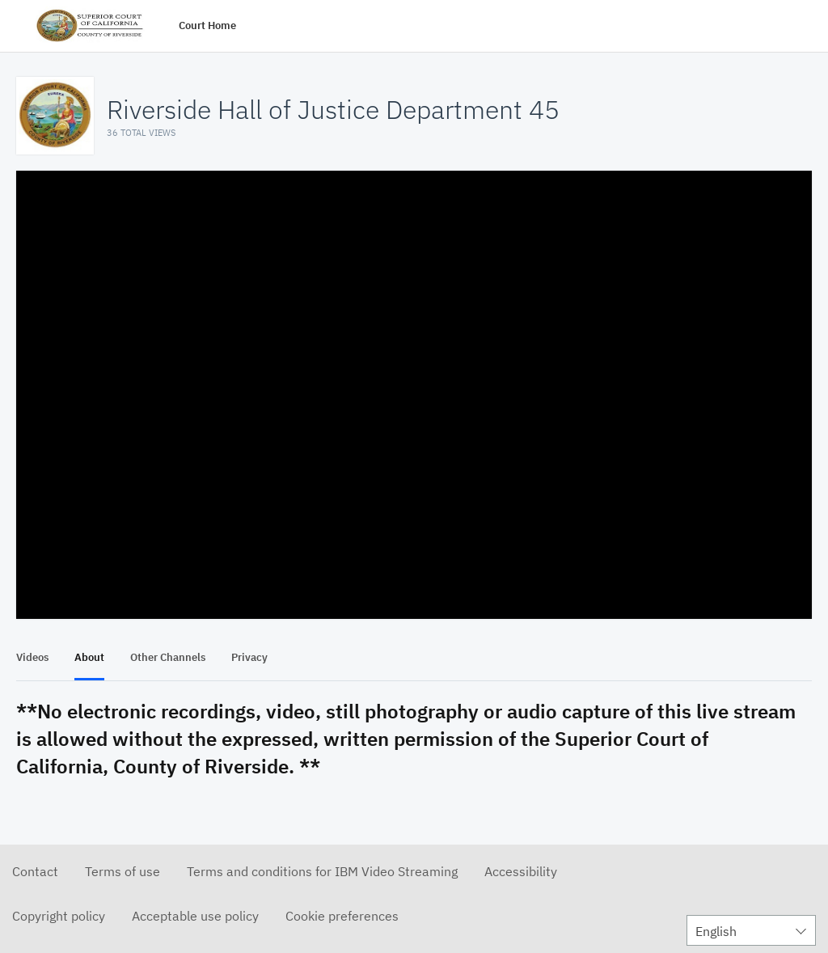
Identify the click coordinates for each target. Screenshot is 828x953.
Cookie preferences (342, 916)
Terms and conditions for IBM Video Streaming (322, 871)
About (89, 657)
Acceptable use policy (195, 916)
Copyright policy (58, 916)
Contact (35, 871)
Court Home (207, 25)
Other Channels (167, 657)
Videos (32, 657)
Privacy (249, 657)
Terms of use (122, 871)
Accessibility (520, 871)
